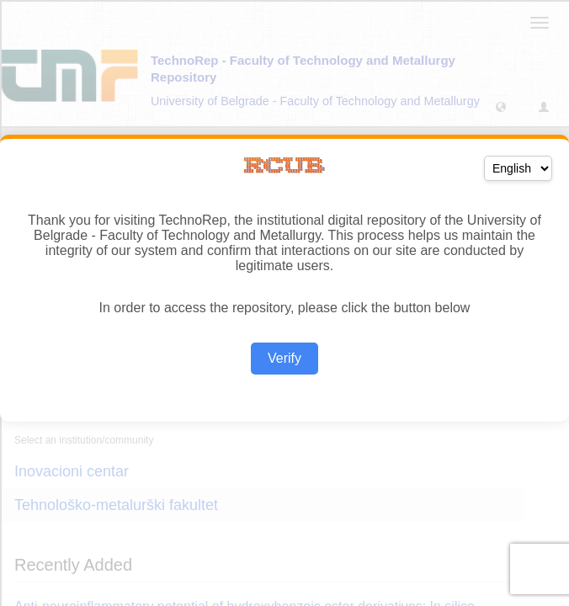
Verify (284, 358)
